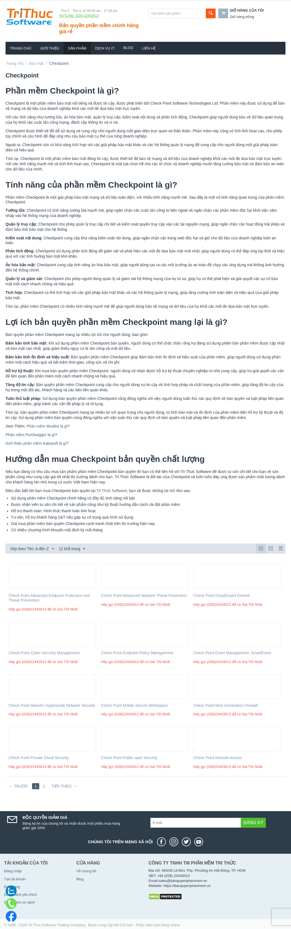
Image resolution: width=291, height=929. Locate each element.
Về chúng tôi (86, 871)
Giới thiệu (49, 48)
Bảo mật (36, 63)
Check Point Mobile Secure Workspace (134, 705)
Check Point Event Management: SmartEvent (232, 653)
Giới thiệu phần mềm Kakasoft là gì (36, 443)
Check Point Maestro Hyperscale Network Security (52, 705)
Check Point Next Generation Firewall (225, 705)
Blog (128, 48)
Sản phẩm (77, 48)
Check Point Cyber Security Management (44, 653)
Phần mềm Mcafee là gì (47, 426)
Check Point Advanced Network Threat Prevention (144, 595)
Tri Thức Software (111, 490)
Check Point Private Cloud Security (39, 757)
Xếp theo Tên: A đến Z (32, 549)
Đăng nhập (13, 871)
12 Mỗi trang (72, 549)
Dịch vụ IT (105, 48)
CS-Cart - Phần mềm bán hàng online (150, 925)
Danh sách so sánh (19, 902)
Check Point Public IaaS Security (129, 757)
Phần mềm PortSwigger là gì (30, 435)
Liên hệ (149, 48)
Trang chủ (21, 48)
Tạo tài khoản (15, 879)
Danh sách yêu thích (20, 894)
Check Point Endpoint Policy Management (137, 653)
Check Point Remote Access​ (217, 757)
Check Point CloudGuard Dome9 (221, 595)
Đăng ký (253, 822)
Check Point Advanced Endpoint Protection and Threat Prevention (49, 597)
